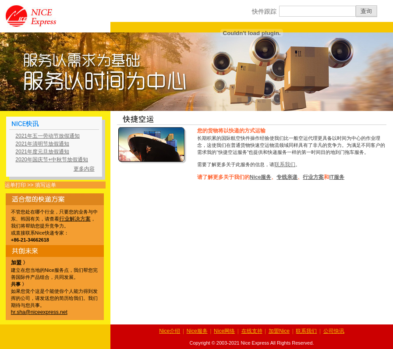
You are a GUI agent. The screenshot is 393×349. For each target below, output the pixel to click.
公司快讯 (333, 331)
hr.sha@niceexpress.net (39, 312)
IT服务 (336, 177)
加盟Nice (279, 331)
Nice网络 (224, 331)
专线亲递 (286, 177)
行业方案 (313, 177)
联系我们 (284, 164)
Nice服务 (260, 177)
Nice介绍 (169, 331)
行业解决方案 (75, 219)
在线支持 (251, 331)
